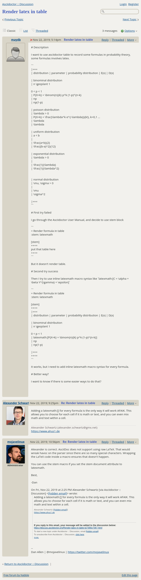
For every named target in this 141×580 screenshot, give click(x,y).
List (25, 30)
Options (129, 30)
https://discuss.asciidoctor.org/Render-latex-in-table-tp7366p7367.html (68, 528)
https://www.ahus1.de (45, 431)
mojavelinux (16, 442)
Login (123, 4)
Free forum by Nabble (16, 575)
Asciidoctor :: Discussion (17, 4)
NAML (36, 538)
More (130, 39)
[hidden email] (57, 493)
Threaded (42, 30)
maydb (16, 39)
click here (80, 534)
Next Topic (129, 19)
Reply (105, 39)
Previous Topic (13, 19)
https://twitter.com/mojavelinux (88, 552)
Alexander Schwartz (17, 403)
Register (133, 4)
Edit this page (130, 575)
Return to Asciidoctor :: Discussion (26, 564)
